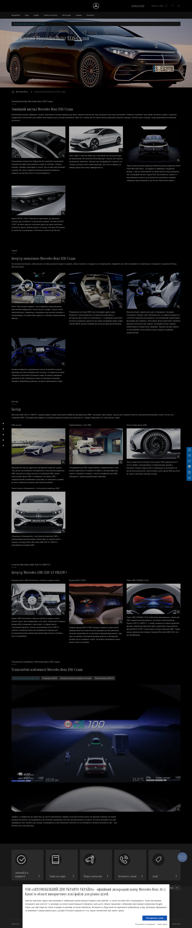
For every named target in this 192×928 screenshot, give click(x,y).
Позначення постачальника (145, 924)
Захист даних (162, 924)
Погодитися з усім (154, 918)
